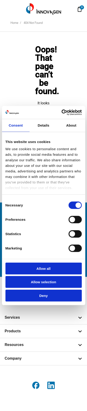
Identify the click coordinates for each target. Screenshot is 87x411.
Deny (43, 295)
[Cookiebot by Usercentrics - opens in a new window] (62, 112)
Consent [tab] (16, 125)
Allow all (43, 268)
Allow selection (43, 282)
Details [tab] (43, 125)
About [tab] (71, 125)
